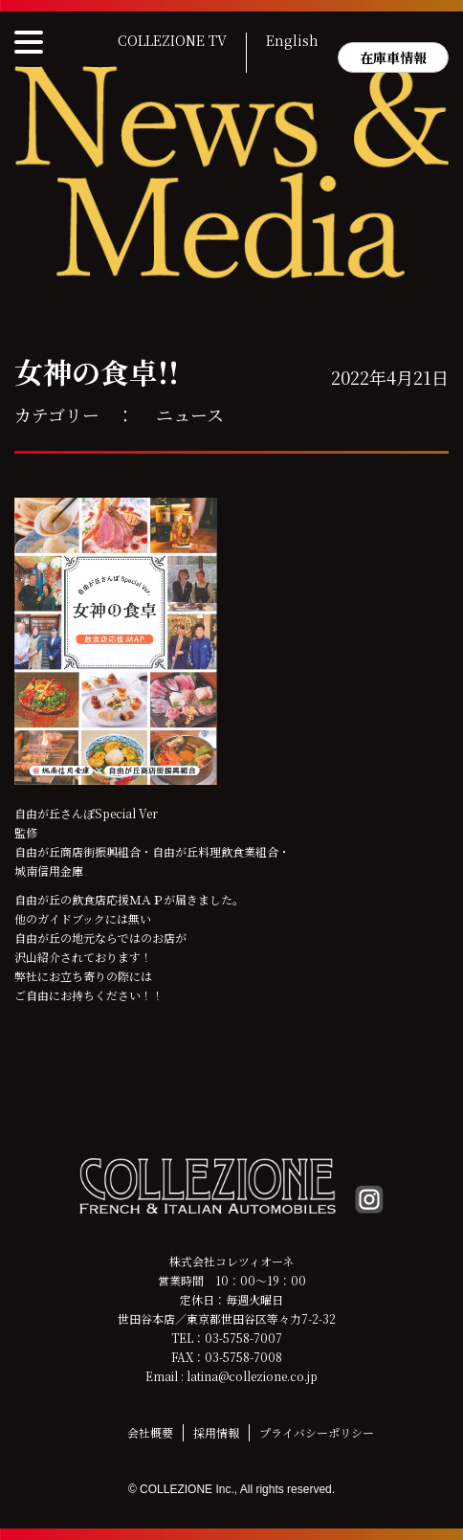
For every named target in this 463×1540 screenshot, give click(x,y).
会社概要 (150, 1432)
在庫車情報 (393, 57)
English (292, 41)
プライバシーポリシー (316, 1432)
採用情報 (216, 1432)
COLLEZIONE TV (172, 41)
